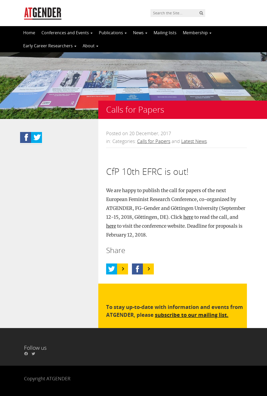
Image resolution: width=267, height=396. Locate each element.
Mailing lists (165, 33)
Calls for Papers (153, 141)
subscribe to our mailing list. (191, 314)
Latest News (194, 141)
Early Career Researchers (49, 46)
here (188, 217)
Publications (113, 33)
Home (29, 33)
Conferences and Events (67, 33)
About (90, 46)
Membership (197, 33)
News (140, 33)
